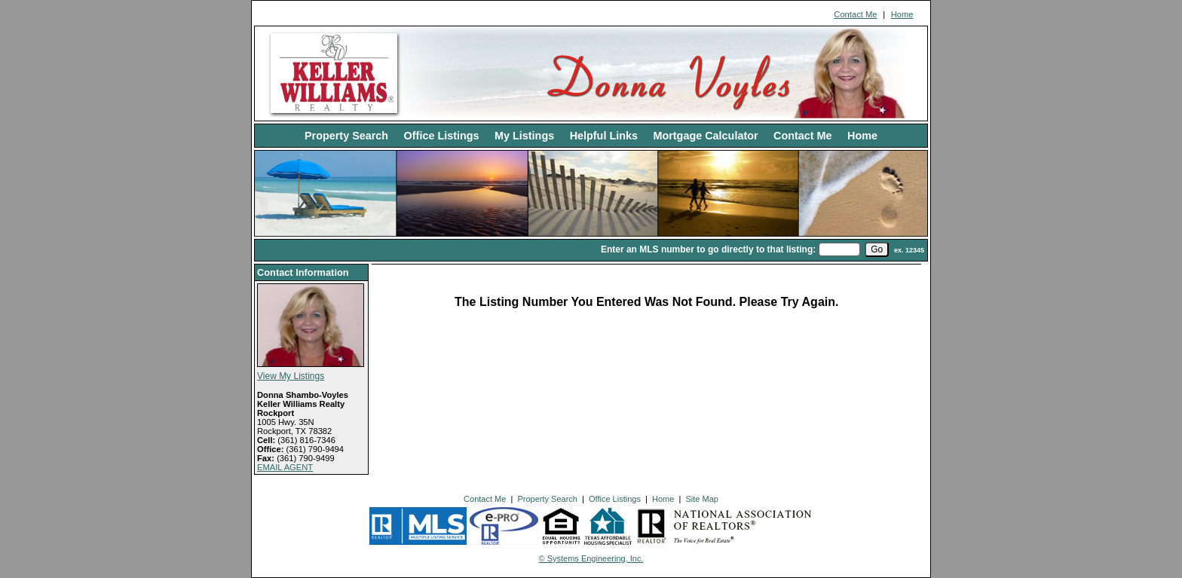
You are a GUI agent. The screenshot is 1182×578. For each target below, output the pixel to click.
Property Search (346, 136)
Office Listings (441, 136)
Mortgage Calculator (705, 136)
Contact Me (855, 14)
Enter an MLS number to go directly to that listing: (708, 249)
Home (902, 14)
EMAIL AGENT (285, 467)
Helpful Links (604, 136)
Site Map (701, 498)
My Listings (524, 136)
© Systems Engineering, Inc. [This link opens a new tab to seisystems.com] (591, 558)
